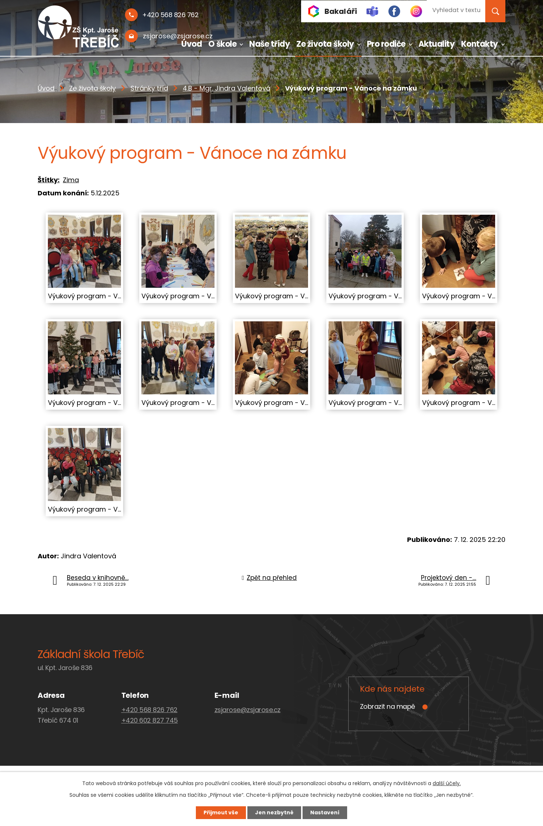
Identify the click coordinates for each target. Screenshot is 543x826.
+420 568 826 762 (149, 709)
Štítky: (49, 179)
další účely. (447, 783)
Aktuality (436, 44)
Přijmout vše (221, 812)
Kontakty (479, 44)
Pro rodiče (386, 44)
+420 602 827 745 (149, 720)
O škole (222, 44)
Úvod (191, 44)
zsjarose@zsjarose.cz (247, 709)
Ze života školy (325, 44)
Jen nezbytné (274, 812)
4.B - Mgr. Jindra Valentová (226, 88)
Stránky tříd (149, 88)
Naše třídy (269, 44)
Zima (71, 179)
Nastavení (324, 812)
